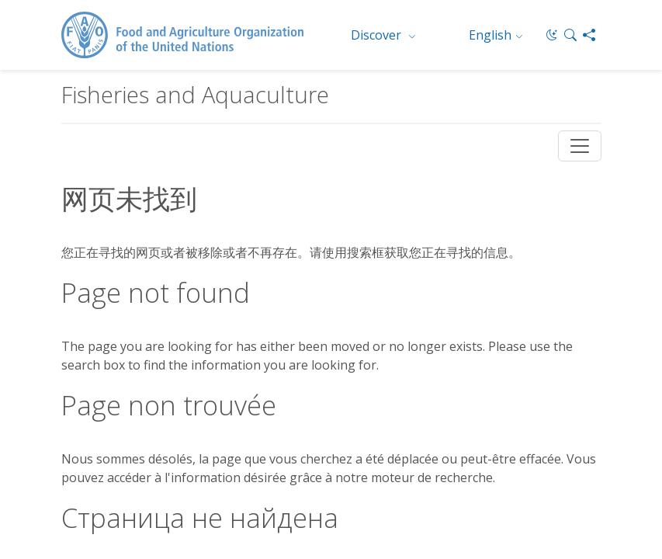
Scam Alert (234, 420)
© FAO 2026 (414, 365)
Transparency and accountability (244, 436)
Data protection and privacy (131, 420)
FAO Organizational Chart (125, 368)
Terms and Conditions (205, 404)
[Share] (589, 35)
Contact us (116, 404)
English (490, 34)
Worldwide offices (270, 368)
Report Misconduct (109, 436)
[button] (570, 35)
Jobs (72, 404)
